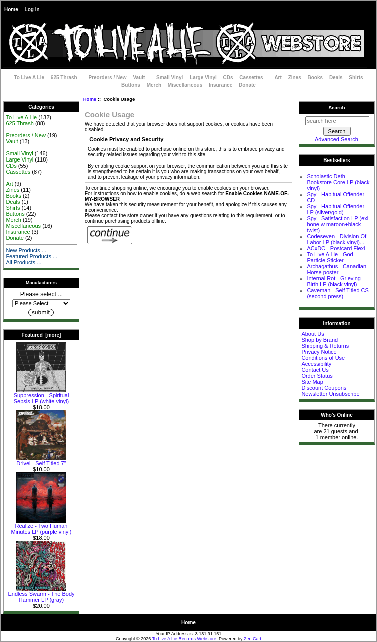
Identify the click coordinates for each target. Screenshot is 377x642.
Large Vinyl (203, 77)
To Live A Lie (29, 77)
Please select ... (41, 294)
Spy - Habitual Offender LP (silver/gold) (335, 209)
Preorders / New (107, 77)
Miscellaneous (185, 85)
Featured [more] (41, 335)
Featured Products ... (31, 256)
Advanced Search (336, 139)
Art (277, 77)
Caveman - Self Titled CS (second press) (338, 293)
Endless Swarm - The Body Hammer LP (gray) (41, 594)
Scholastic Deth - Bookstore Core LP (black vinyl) (338, 182)
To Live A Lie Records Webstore (184, 638)
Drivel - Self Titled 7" (41, 460)
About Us (312, 334)
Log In (32, 9)
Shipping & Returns (325, 346)
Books (315, 77)
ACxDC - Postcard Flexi (336, 248)
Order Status (316, 376)
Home (11, 9)
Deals (336, 77)
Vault (139, 77)
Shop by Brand (319, 340)
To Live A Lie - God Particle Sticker (330, 257)
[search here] (337, 120)
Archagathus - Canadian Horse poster (336, 269)
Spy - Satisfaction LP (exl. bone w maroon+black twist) (338, 224)
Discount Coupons (323, 388)
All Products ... (23, 262)
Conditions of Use (323, 358)
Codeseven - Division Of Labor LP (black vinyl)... (336, 239)
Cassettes (251, 77)
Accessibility (316, 364)
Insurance (220, 85)
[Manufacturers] (41, 303)
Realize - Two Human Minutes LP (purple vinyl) (41, 526)
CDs (228, 77)
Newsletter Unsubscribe (330, 394)
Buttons (130, 85)
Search (337, 107)
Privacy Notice (318, 352)
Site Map (312, 382)
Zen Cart (252, 638)
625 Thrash (64, 77)
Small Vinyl (169, 77)
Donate (247, 85)
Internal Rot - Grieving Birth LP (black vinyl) (334, 281)
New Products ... (26, 250)
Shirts (356, 77)
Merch (154, 85)
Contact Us (314, 370)
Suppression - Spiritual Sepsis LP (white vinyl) (41, 395)
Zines (294, 77)
